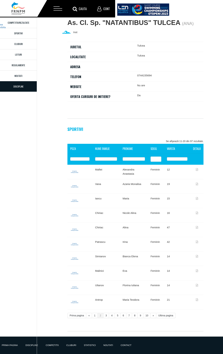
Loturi (18, 54)
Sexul (154, 149)
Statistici (90, 345)
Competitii (52, 345)
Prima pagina (77, 315)
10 (146, 315)
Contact (126, 345)
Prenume (128, 149)
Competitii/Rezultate (18, 22)
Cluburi (18, 44)
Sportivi (18, 33)
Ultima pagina (165, 315)
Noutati (18, 76)
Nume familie (102, 149)
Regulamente (18, 65)
